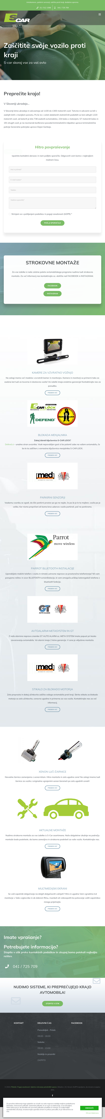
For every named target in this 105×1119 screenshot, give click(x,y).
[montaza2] (52, 796)
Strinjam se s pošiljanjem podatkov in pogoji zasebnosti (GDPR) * (41, 216)
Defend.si (9, 444)
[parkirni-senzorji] (52, 463)
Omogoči (89, 1108)
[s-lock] (52, 401)
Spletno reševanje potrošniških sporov (44, 1087)
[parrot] (52, 534)
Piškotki (13, 1087)
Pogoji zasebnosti (23, 1087)
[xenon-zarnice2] (52, 738)
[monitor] (52, 854)
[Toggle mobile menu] (100, 14)
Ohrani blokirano (92, 1113)
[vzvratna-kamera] (52, 339)
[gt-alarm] (52, 597)
